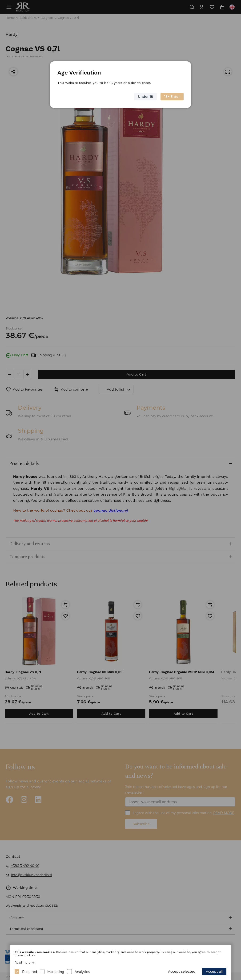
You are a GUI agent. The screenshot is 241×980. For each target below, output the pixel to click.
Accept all (214, 971)
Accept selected (182, 971)
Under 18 (145, 96)
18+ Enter (172, 96)
